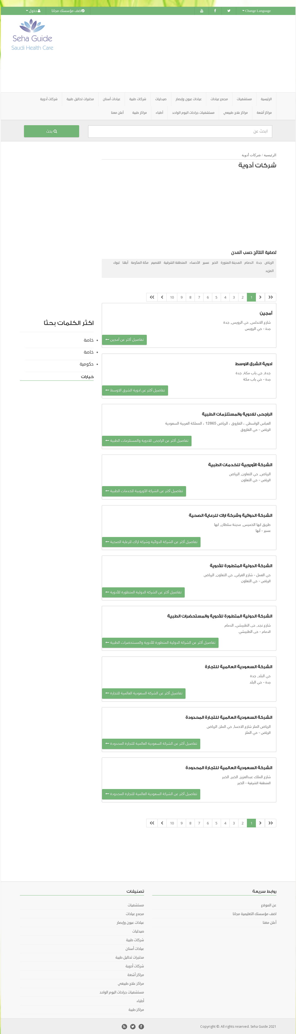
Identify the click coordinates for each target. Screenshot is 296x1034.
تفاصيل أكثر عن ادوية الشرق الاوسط (135, 389)
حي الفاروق (249, 429)
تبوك (116, 261)
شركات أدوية (251, 154)
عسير (206, 261)
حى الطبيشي (248, 630)
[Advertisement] (178, 53)
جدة (259, 261)
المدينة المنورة (231, 261)
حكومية (87, 363)
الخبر (215, 261)
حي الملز (251, 731)
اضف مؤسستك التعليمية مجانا (254, 913)
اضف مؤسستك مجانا (68, 10)
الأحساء (195, 261)
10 (172, 296)
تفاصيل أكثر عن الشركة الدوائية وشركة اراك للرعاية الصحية (151, 541)
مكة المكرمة (139, 261)
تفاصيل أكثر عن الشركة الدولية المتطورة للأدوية (143, 591)
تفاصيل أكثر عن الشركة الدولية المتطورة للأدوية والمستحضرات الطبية (160, 641)
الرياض (269, 261)
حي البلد (256, 681)
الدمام (248, 261)
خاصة (89, 339)
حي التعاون (249, 479)
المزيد (269, 270)
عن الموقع (268, 904)
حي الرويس (253, 328)
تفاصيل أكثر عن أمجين (124, 338)
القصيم (156, 261)
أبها (125, 261)
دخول (33, 10)
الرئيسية (266, 98)
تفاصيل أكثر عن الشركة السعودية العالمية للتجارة (143, 692)
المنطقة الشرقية (175, 261)
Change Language (256, 10)
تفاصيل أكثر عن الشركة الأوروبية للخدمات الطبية (144, 490)
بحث (51, 130)
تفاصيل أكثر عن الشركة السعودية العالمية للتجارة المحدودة (151, 743)
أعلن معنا (117, 111)
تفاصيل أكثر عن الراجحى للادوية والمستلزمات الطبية (146, 440)
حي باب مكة (252, 378)
